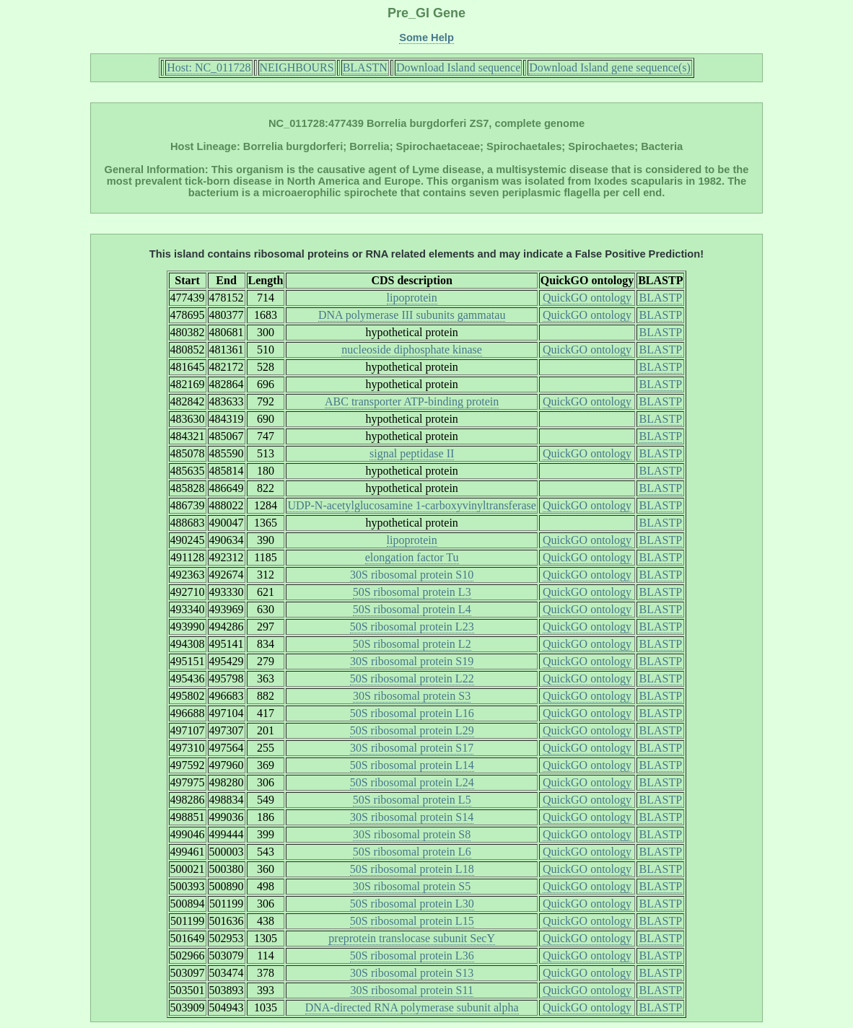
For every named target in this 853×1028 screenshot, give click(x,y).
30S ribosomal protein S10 (411, 574)
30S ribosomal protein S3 (412, 696)
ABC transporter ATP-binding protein (412, 401)
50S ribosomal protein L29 (412, 730)
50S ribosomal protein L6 (412, 851)
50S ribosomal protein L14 (412, 765)
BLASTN (365, 67)
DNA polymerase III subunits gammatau (412, 315)
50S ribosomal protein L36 (412, 955)
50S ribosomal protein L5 (412, 800)
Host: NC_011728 (208, 67)
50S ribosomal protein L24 (412, 782)
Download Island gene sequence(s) (609, 67)
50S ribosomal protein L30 (412, 903)
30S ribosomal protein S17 (411, 748)
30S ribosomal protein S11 (411, 990)
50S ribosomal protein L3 (412, 592)
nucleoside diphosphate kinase (411, 349)
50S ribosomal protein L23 (412, 626)
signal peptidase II (411, 453)
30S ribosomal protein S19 (411, 661)
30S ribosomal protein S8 (412, 834)
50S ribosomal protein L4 (412, 609)
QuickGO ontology (587, 297)
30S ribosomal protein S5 (412, 886)
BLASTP (661, 297)
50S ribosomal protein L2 (412, 644)
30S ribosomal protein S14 (411, 817)
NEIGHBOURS (297, 67)
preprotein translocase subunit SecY (411, 938)
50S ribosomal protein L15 (412, 921)
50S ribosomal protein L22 (412, 678)
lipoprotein (412, 297)
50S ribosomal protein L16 (412, 713)
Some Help (426, 37)
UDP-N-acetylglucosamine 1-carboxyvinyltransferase (411, 505)
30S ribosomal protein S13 (411, 973)
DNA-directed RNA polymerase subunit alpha (412, 1007)
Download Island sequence (458, 67)
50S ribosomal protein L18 (412, 869)
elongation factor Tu (412, 557)
